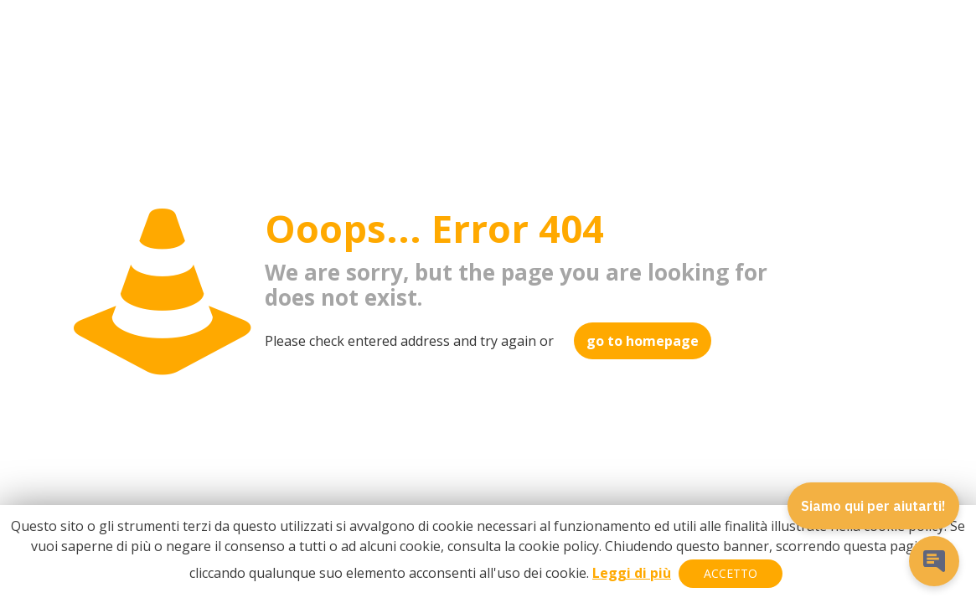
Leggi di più (631, 573)
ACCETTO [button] (730, 573)
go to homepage (642, 341)
